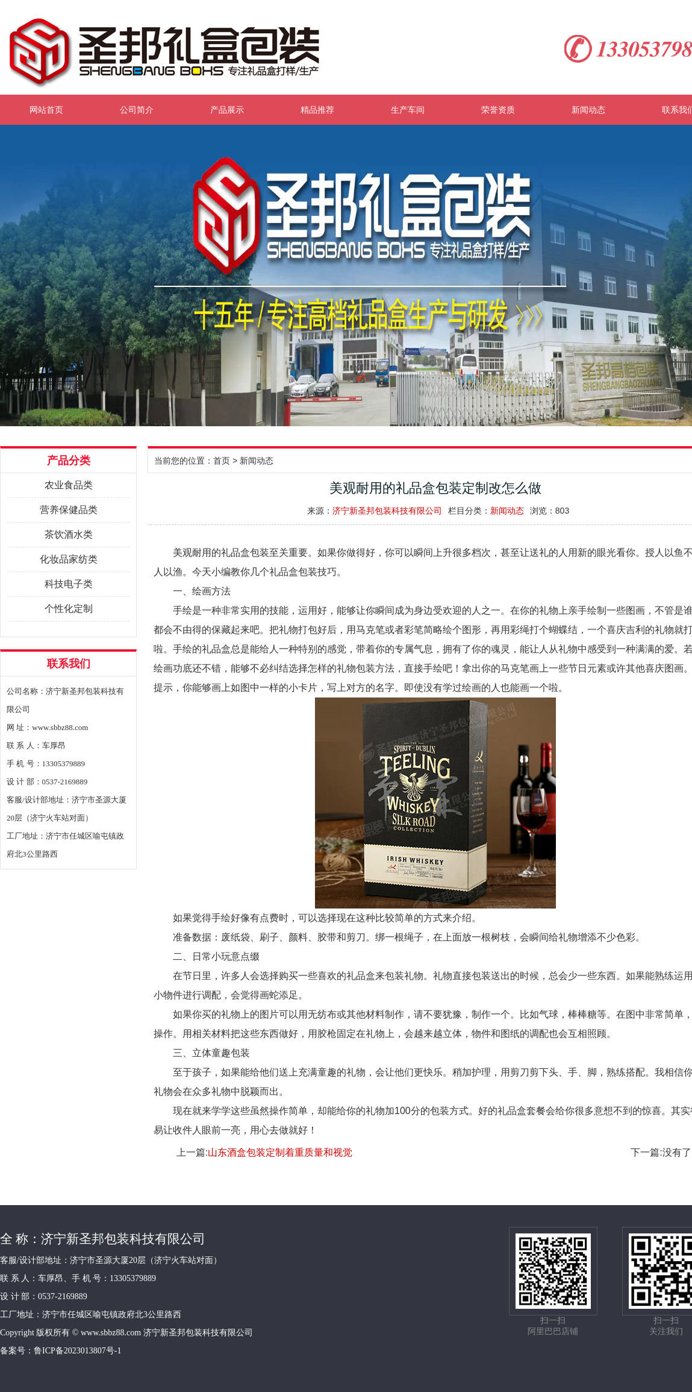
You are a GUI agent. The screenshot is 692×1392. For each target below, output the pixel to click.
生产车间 (408, 110)
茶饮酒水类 (69, 534)
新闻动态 (588, 110)
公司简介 (137, 110)
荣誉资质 (498, 110)
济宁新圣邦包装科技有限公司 (387, 510)
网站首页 (46, 110)
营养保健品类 (69, 510)
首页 (221, 460)
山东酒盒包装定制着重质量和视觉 (280, 1152)
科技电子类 (69, 584)
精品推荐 (317, 110)
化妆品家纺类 (69, 559)
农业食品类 (69, 485)
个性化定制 (69, 608)
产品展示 (227, 110)
